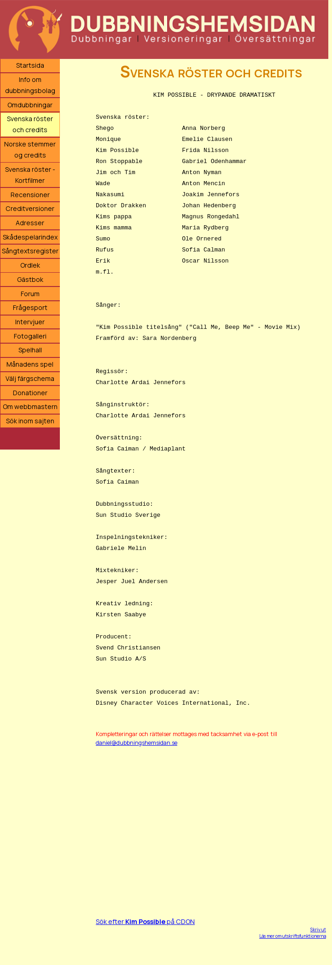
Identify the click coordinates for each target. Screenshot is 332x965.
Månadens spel (29, 364)
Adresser (30, 222)
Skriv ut (318, 929)
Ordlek (30, 265)
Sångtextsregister (30, 250)
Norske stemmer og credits (30, 149)
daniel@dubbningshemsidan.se (136, 743)
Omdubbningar (29, 104)
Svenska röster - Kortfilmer (30, 175)
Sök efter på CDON (145, 921)
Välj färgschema (30, 378)
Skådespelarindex (30, 237)
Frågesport (30, 307)
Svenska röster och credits (30, 124)
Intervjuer (30, 321)
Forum (30, 293)
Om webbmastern (30, 406)
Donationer (30, 392)
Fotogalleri (30, 336)
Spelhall (30, 349)
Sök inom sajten (30, 420)
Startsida (30, 65)
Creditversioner (30, 208)
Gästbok (30, 279)
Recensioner (30, 194)
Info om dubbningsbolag (30, 85)
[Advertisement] (211, 821)
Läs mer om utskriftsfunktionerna (292, 936)
